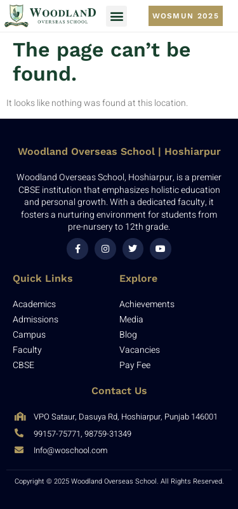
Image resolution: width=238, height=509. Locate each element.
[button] (116, 16)
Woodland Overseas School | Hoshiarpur (119, 151)
